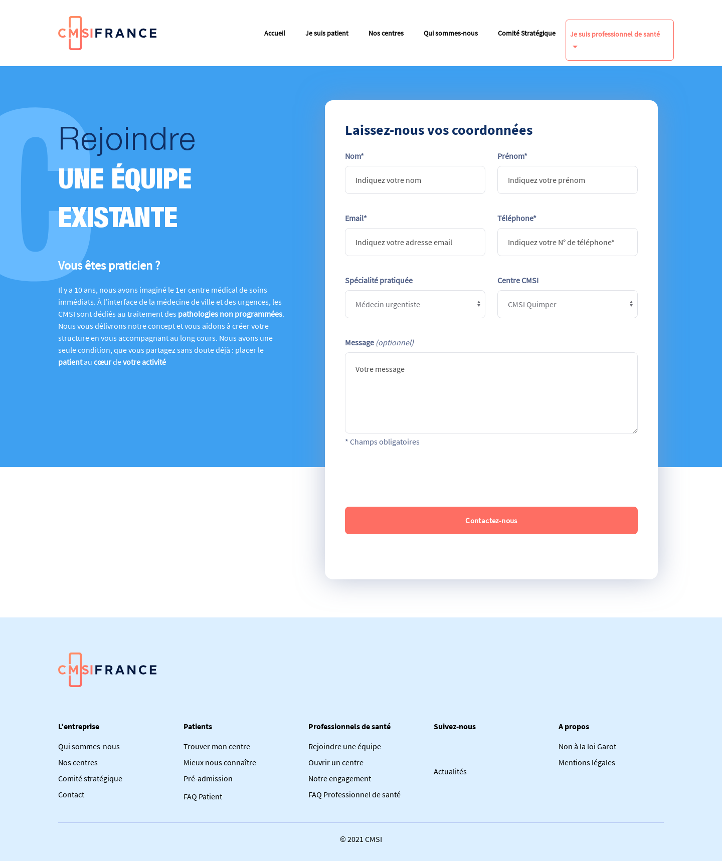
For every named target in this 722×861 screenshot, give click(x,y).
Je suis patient (326, 33)
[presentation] (491, 477)
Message (379, 342)
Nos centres (386, 33)
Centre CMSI (517, 280)
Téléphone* (516, 218)
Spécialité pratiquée (379, 280)
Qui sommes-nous (451, 33)
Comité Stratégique (527, 33)
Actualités (450, 771)
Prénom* (512, 156)
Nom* (354, 156)
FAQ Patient (203, 796)
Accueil (274, 33)
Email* (356, 218)
